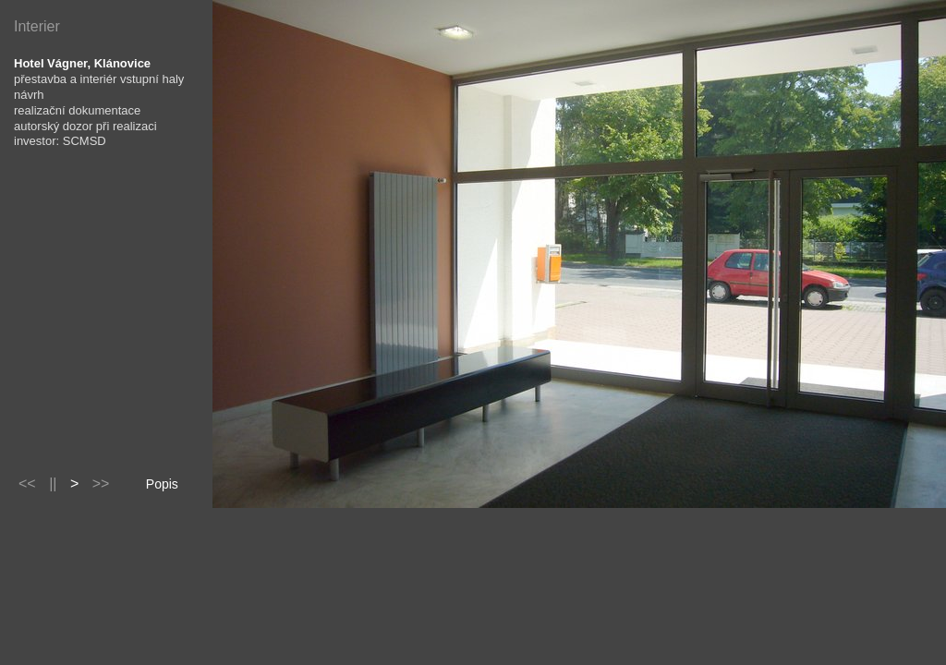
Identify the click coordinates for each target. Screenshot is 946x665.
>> (101, 483)
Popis (162, 484)
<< (27, 483)
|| (52, 483)
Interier (37, 26)
